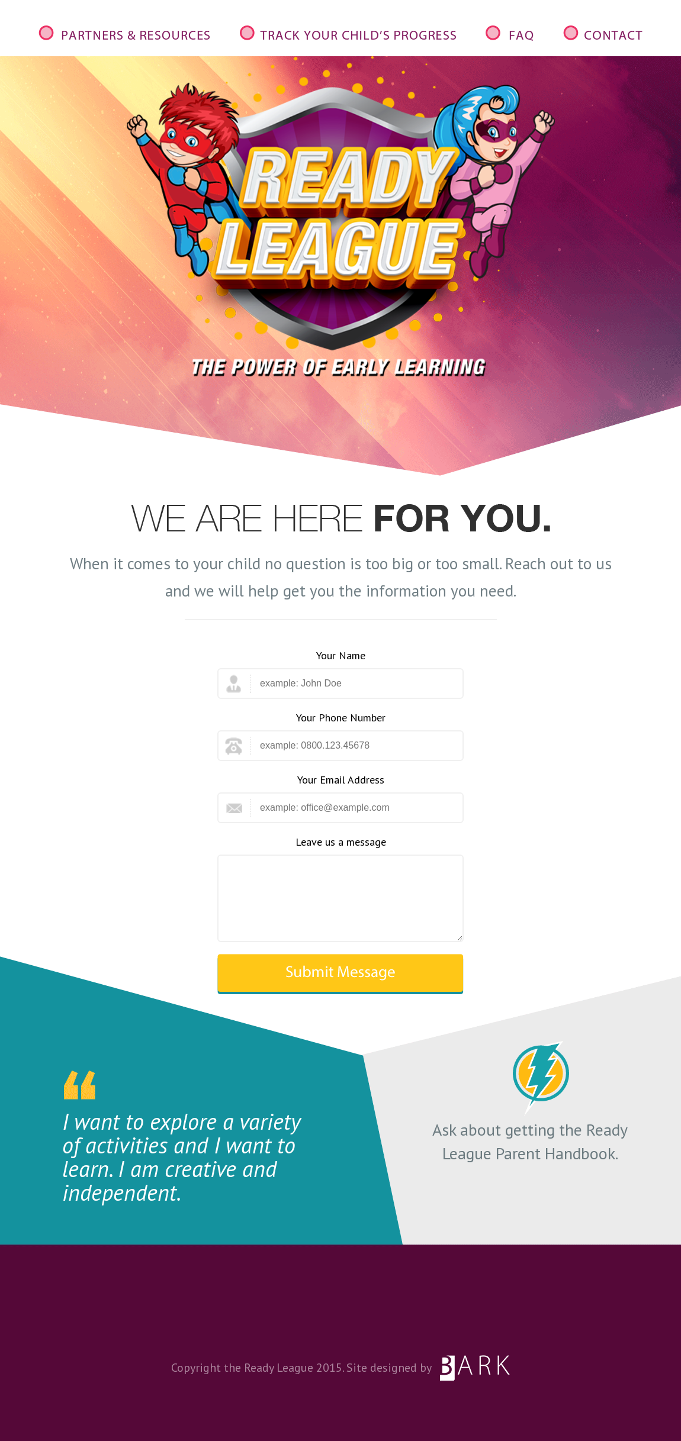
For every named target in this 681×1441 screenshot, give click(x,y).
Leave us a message (340, 842)
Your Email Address (340, 779)
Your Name (340, 655)
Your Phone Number (341, 717)
